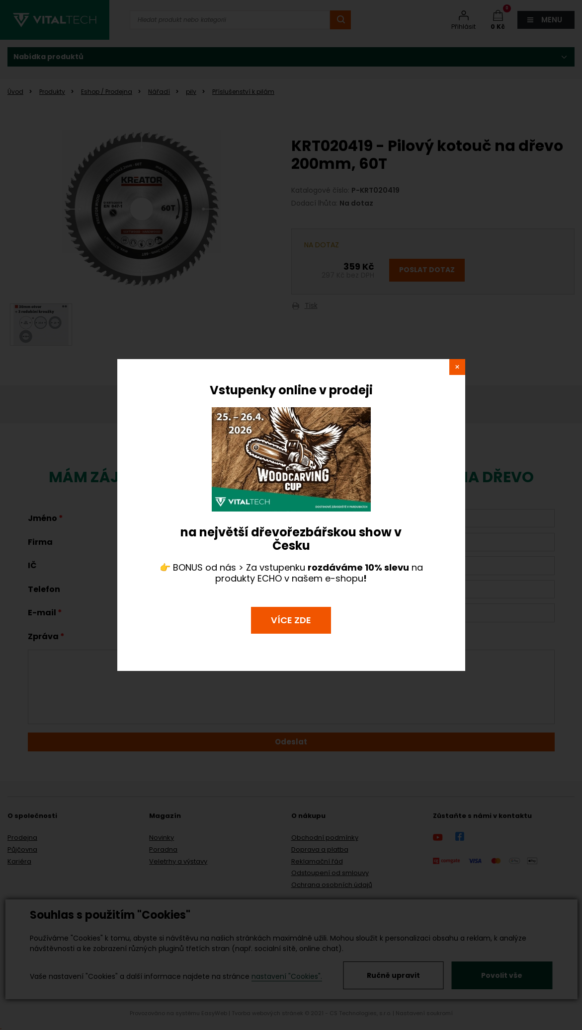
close (457, 367)
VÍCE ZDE (291, 620)
